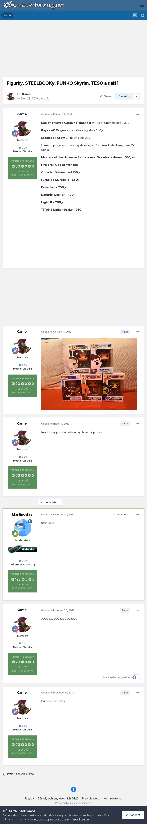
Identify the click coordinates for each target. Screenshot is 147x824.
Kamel (26, 94)
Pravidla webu (91, 798)
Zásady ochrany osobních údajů (58, 798)
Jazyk (29, 798)
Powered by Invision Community (73, 803)
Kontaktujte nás (113, 798)
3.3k (23, 560)
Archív (45, 98)
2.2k (23, 147)
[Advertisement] (73, 50)
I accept (133, 815)
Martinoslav (22, 514)
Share (105, 96)
